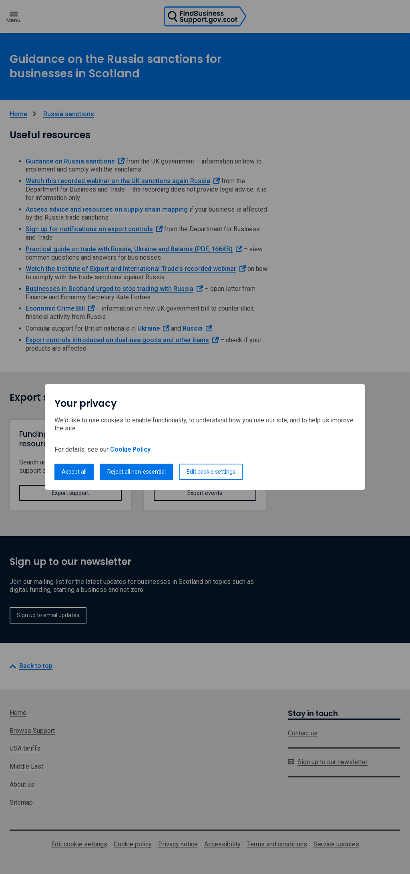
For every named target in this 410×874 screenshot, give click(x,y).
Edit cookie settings (211, 471)
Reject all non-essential (136, 471)
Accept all (74, 471)
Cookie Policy (130, 449)
